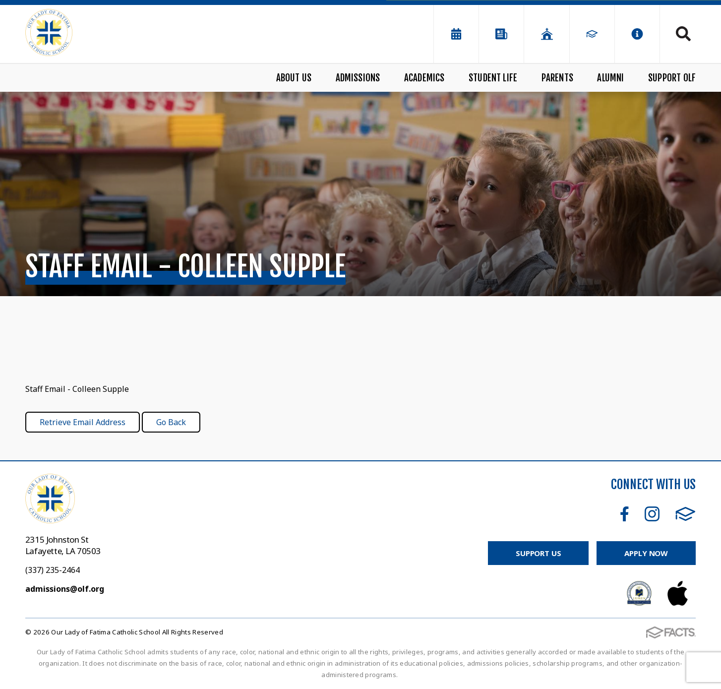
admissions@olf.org (64, 588)
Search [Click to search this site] (683, 33)
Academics (424, 78)
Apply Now (646, 553)
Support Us (538, 553)
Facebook (624, 513)
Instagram (652, 513)
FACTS (685, 513)
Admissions (358, 78)
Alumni (610, 78)
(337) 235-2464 (52, 569)
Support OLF (672, 78)
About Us (294, 78)
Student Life (493, 78)
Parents (557, 78)
